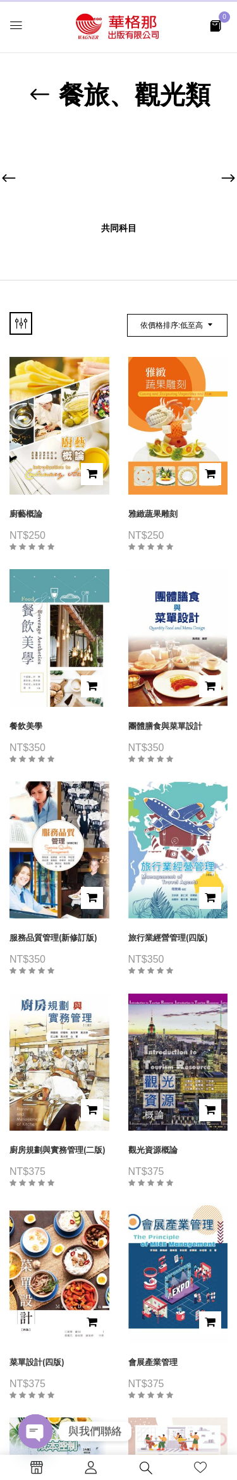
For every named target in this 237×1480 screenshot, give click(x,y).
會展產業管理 (153, 1362)
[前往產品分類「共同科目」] (118, 172)
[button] (215, 25)
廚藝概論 (25, 514)
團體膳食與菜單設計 (165, 726)
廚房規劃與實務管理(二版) (57, 1150)
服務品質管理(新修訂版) (53, 938)
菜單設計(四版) (36, 1362)
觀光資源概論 (153, 1150)
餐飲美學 (25, 726)
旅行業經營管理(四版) (168, 938)
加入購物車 (92, 474)
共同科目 (119, 228)
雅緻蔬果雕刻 (153, 514)
